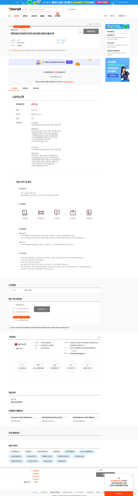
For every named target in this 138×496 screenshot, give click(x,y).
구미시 (29, 290)
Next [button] (97, 366)
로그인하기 (119, 494)
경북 (26, 290)
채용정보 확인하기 (69, 82)
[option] (22, 366)
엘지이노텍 (14, 30)
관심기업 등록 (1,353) (21, 320)
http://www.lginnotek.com (77, 353)
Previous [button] (11, 366)
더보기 (99, 337)
